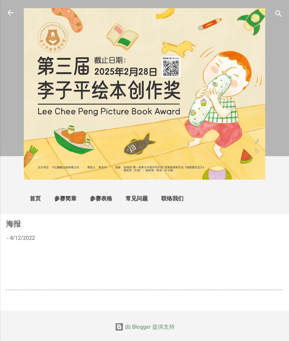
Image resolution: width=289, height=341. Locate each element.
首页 (35, 198)
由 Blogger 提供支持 (145, 327)
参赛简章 (65, 198)
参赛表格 (101, 198)
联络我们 (172, 198)
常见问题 (137, 198)
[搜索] (278, 15)
